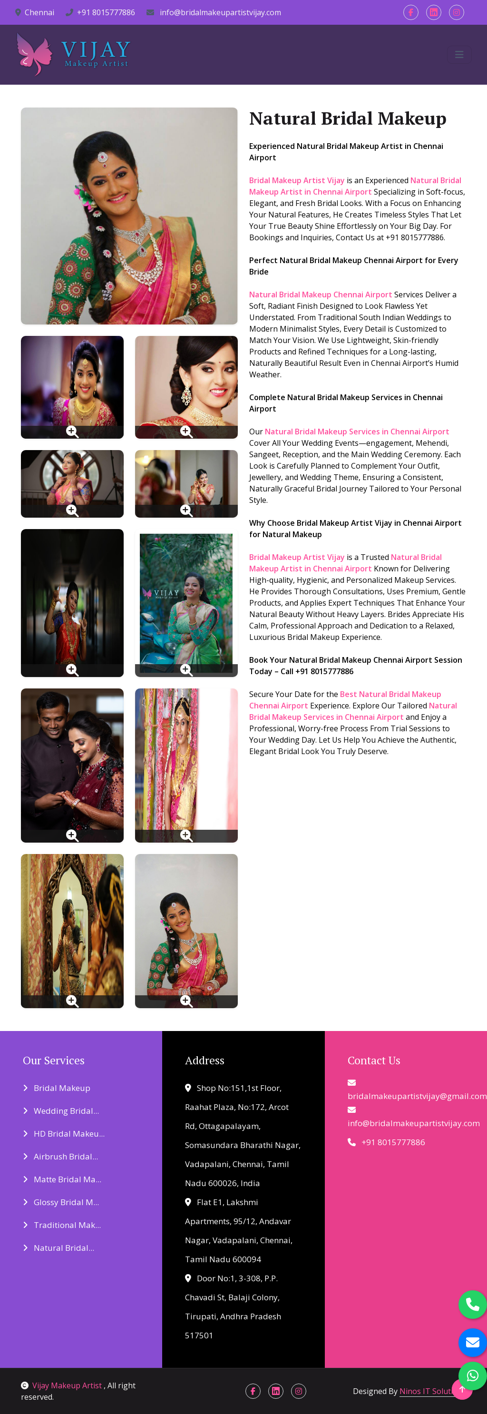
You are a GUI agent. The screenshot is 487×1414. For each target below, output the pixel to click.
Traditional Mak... (62, 1224)
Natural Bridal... (58, 1247)
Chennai (34, 12)
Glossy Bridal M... (61, 1202)
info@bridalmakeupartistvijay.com (213, 12)
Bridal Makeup (56, 1087)
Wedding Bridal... (61, 1110)
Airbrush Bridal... (60, 1156)
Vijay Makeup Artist (62, 1385)
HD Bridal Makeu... (64, 1133)
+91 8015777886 (100, 12)
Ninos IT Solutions (432, 1391)
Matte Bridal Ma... (62, 1179)
